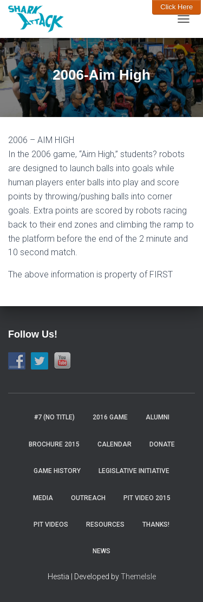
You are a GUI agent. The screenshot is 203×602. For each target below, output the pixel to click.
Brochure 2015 (54, 444)
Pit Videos (51, 524)
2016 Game (110, 417)
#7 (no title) (54, 417)
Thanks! (155, 524)
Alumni (157, 417)
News (101, 551)
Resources (105, 524)
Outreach (88, 498)
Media (43, 498)
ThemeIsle (138, 576)
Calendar (114, 444)
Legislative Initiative (134, 471)
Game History (57, 471)
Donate (162, 444)
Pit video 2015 (147, 498)
